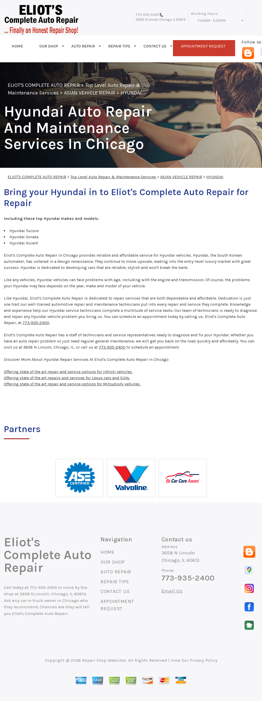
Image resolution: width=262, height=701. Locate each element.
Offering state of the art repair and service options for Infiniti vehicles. (68, 371)
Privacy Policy (203, 660)
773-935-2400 (147, 15)
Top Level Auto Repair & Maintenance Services (113, 176)
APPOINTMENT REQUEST (203, 46)
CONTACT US (155, 46)
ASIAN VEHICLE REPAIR (89, 93)
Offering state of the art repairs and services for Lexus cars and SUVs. (67, 377)
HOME (17, 46)
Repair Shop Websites (104, 660)
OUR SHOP (48, 46)
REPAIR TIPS (119, 46)
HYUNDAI (131, 93)
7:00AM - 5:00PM (212, 20)
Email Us (172, 591)
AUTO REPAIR (83, 46)
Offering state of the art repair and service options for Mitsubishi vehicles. (72, 384)
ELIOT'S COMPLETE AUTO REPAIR (44, 85)
